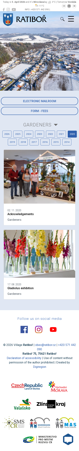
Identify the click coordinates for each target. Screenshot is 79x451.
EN (69, 6)
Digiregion (39, 367)
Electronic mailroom (39, 101)
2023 (39, 134)
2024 (28, 134)
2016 (45, 142)
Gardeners (37, 125)
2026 (6, 134)
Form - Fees (39, 111)
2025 (17, 134)
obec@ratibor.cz (45, 345)
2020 (72, 134)
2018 (23, 142)
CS (64, 6)
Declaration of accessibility (24, 358)
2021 (61, 134)
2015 (55, 142)
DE (74, 6)
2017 (34, 142)
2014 (66, 142)
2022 (50, 134)
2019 (12, 142)
